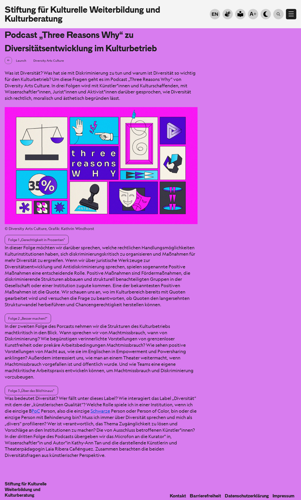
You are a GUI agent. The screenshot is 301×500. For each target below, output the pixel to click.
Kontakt (178, 495)
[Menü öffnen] (291, 14)
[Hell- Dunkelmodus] (266, 14)
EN (215, 14)
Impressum (283, 495)
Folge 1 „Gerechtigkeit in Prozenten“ (36, 240)
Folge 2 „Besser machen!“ (27, 318)
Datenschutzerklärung (247, 495)
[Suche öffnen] (278, 14)
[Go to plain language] (240, 14)
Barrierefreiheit (205, 495)
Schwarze (100, 411)
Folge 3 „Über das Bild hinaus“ (31, 390)
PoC (36, 411)
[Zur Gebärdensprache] (227, 14)
